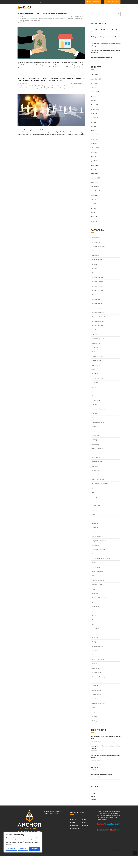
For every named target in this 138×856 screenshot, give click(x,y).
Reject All (23, 849)
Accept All (34, 849)
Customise (11, 849)
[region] (23, 842)
